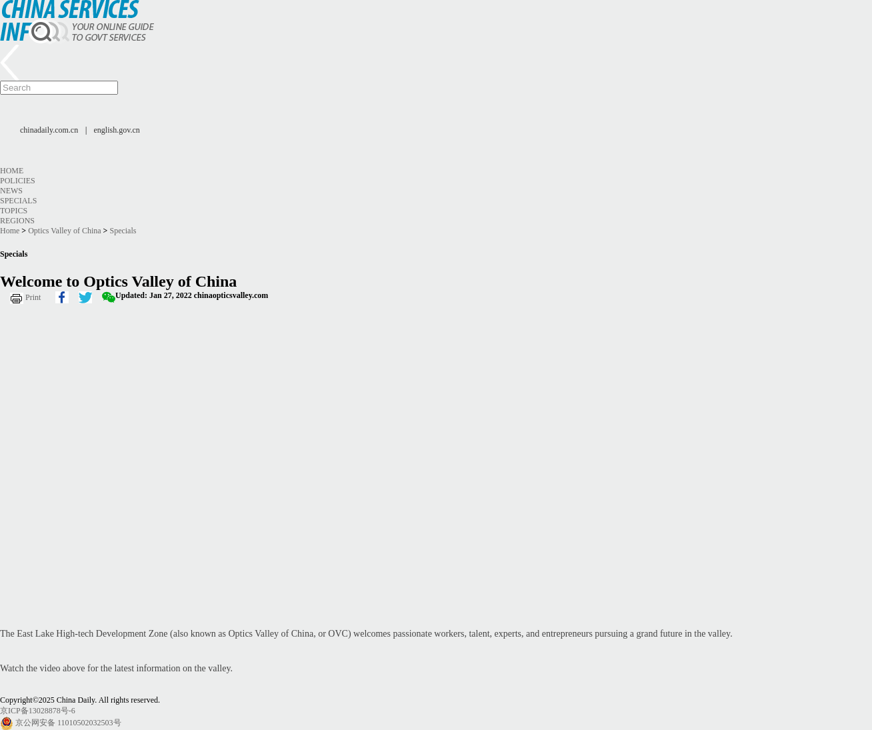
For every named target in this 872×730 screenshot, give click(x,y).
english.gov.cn (117, 130)
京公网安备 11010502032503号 (68, 722)
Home (11, 170)
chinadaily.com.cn (49, 130)
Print (33, 297)
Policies (17, 180)
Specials (18, 200)
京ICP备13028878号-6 (37, 710)
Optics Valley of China (64, 230)
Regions (17, 220)
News (11, 190)
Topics (13, 210)
